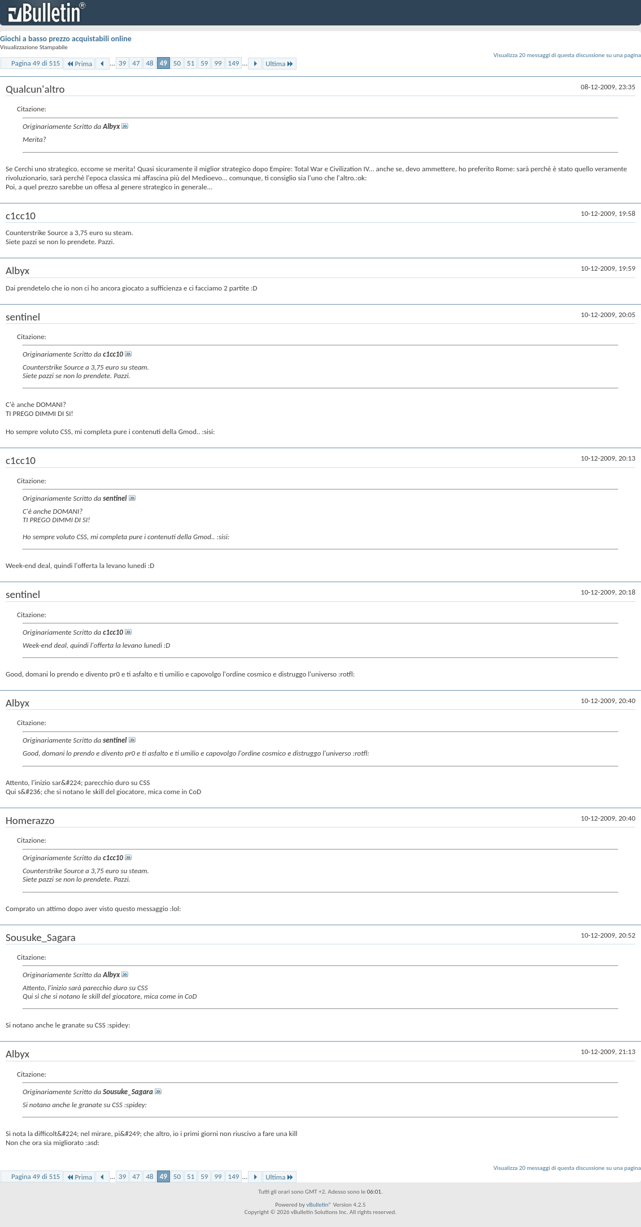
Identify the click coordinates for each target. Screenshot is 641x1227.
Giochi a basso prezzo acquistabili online (66, 39)
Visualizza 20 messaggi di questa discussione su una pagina (567, 55)
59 (204, 63)
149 (233, 63)
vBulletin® (319, 1204)
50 (177, 63)
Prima (79, 63)
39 (122, 63)
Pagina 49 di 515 (35, 63)
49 (163, 63)
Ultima (279, 63)
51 (190, 63)
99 (217, 63)
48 (149, 63)
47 (135, 63)
